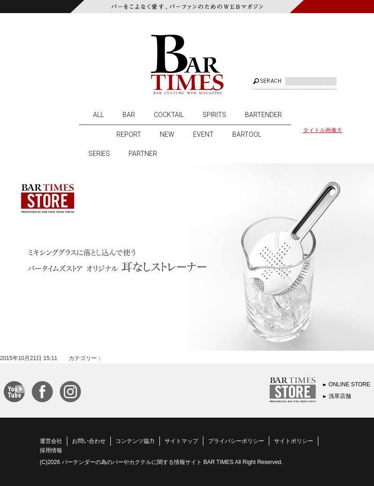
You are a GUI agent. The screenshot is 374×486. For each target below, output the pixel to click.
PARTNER (143, 153)
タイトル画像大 (322, 130)
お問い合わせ (89, 441)
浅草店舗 (340, 396)
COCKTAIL (169, 114)
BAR (128, 114)
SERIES (99, 153)
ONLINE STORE (349, 384)
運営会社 (51, 441)
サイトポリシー (293, 441)
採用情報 (51, 450)
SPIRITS (214, 114)
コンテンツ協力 (135, 441)
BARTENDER (263, 114)
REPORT (128, 134)
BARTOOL (246, 134)
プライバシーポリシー (236, 441)
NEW (167, 134)
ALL (98, 114)
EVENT (203, 134)
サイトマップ (181, 441)
